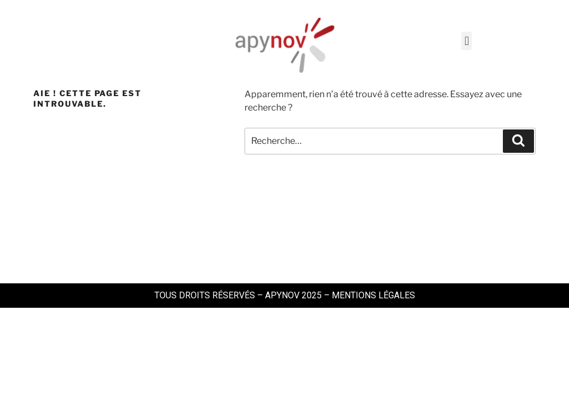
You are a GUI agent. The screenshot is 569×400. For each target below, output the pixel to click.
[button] (466, 41)
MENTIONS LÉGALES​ (373, 295)
